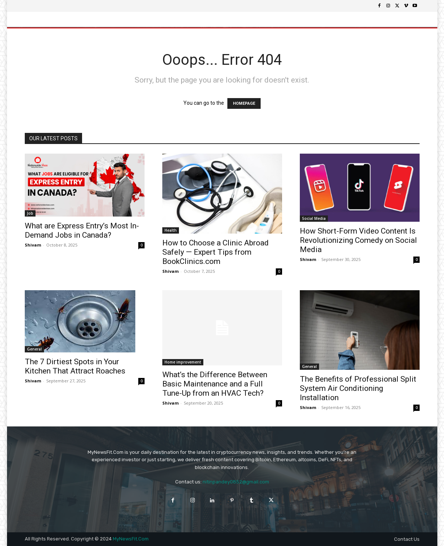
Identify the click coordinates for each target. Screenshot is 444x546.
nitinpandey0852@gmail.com (236, 482)
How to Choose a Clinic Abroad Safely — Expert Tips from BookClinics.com (215, 252)
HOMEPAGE (244, 103)
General (34, 349)
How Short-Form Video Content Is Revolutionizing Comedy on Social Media (358, 240)
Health (171, 230)
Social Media (314, 218)
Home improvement (183, 362)
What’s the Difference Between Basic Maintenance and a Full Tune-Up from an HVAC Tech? (214, 384)
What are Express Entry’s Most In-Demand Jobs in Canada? (82, 230)
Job (30, 213)
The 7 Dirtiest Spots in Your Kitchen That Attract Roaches (75, 366)
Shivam (33, 245)
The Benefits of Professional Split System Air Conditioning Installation (358, 388)
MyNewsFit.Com (131, 539)
